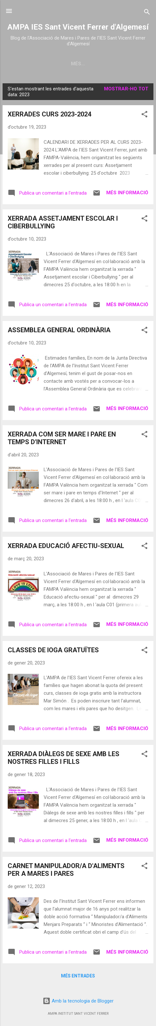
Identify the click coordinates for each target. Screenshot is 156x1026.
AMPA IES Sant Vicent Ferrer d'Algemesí (78, 27)
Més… (133, 64)
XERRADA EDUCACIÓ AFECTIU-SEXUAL (66, 547)
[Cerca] (147, 13)
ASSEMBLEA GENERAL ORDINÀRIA (59, 331)
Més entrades (78, 977)
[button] (144, 117)
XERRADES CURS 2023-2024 (49, 115)
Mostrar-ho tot (126, 90)
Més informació (127, 194)
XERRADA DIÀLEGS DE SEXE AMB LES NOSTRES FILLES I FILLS (63, 759)
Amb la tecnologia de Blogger (78, 1001)
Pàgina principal (38, 64)
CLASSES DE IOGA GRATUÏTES (53, 651)
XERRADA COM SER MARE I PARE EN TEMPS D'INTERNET (62, 439)
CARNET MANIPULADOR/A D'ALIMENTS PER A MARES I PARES (66, 871)
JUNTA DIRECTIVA (93, 64)
